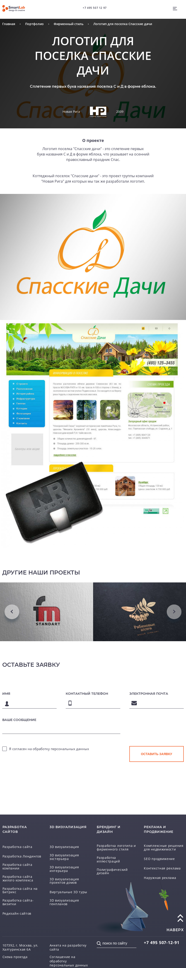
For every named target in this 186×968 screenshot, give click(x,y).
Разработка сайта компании (17, 866)
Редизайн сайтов (16, 913)
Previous (12, 611)
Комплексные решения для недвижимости (163, 847)
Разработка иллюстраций (108, 859)
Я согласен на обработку (49, 749)
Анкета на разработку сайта (68, 947)
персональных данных (70, 749)
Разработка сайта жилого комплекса (17, 878)
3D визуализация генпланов (64, 902)
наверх (175, 930)
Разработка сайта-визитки (18, 902)
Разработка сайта (17, 847)
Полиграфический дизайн (112, 871)
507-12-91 (161, 942)
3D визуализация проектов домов (64, 880)
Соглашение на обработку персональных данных (69, 961)
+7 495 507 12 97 (95, 8)
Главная (8, 24)
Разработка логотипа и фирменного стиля (116, 847)
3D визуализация (64, 847)
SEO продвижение (159, 859)
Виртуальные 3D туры (68, 892)
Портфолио (34, 24)
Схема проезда (15, 957)
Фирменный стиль (68, 24)
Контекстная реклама (162, 868)
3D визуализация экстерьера (64, 856)
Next (174, 611)
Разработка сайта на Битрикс (20, 890)
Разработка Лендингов (21, 856)
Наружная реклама (160, 878)
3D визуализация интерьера (64, 868)
